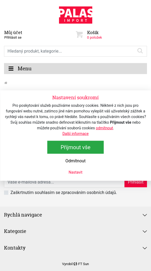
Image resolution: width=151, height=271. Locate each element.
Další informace (75, 133)
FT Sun (81, 264)
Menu (20, 68)
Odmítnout (75, 160)
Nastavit (76, 172)
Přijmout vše (75, 147)
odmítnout (104, 128)
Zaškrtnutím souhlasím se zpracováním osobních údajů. (63, 192)
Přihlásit (135, 182)
